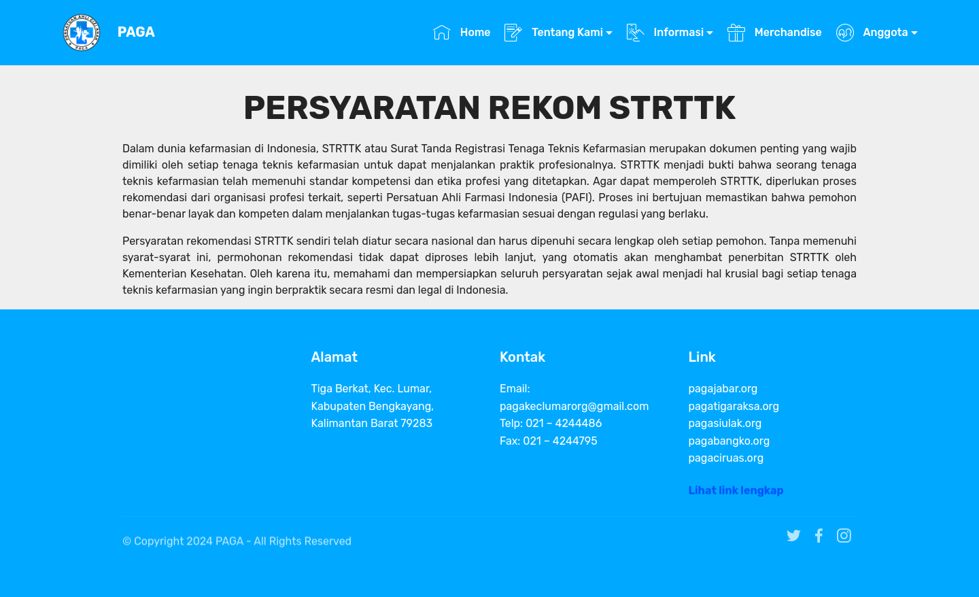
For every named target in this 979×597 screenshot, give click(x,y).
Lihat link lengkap (736, 493)
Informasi (665, 32)
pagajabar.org (723, 388)
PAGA (136, 32)
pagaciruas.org (726, 457)
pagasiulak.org (725, 423)
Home (462, 32)
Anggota (872, 32)
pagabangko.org (729, 440)
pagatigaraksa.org (734, 406)
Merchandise (774, 32)
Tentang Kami (553, 32)
